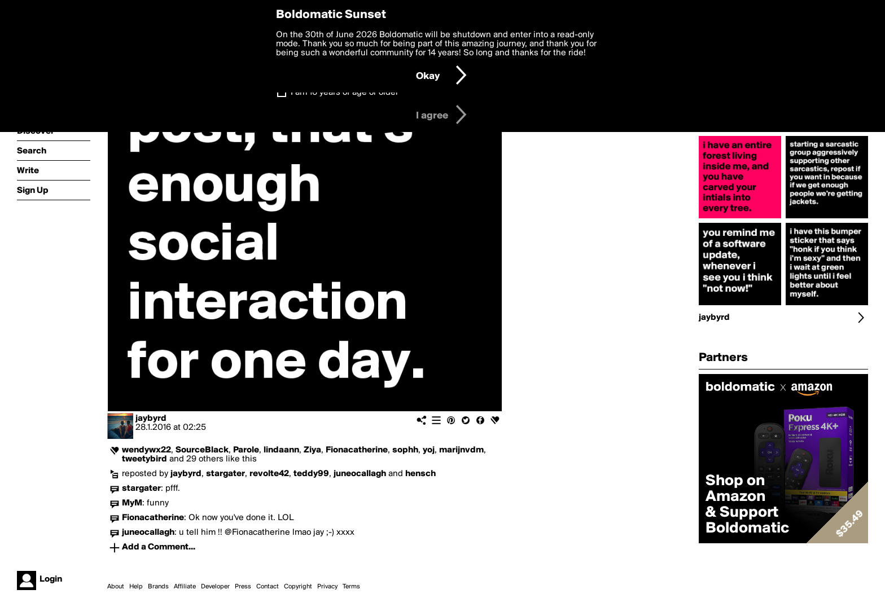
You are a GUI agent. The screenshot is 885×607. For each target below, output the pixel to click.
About (115, 586)
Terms (351, 586)
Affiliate (185, 586)
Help (136, 586)
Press (243, 586)
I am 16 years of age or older (344, 92)
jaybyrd (151, 418)
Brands (158, 586)
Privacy (327, 586)
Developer (215, 586)
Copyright (298, 586)
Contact (267, 586)
